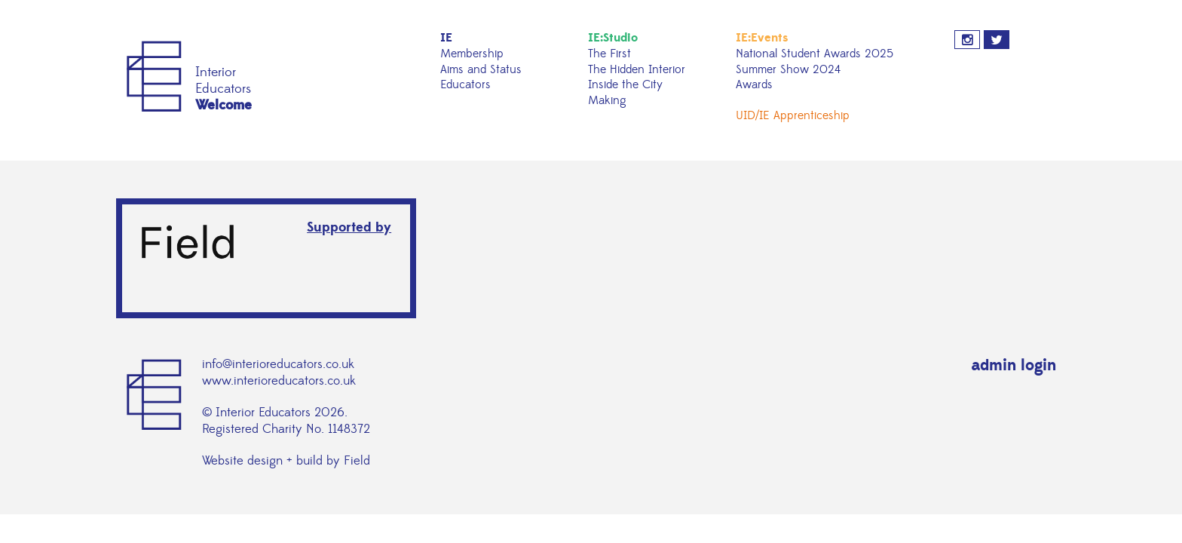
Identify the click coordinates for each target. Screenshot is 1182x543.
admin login (1013, 365)
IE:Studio (613, 37)
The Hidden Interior (636, 69)
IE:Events (762, 37)
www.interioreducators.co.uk (279, 381)
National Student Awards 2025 (814, 53)
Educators (465, 84)
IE (446, 37)
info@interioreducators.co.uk (278, 364)
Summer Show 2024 (788, 69)
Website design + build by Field (286, 460)
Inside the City (625, 84)
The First (609, 53)
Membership (472, 53)
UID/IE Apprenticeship (793, 115)
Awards (754, 84)
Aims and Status (481, 69)
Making (607, 100)
